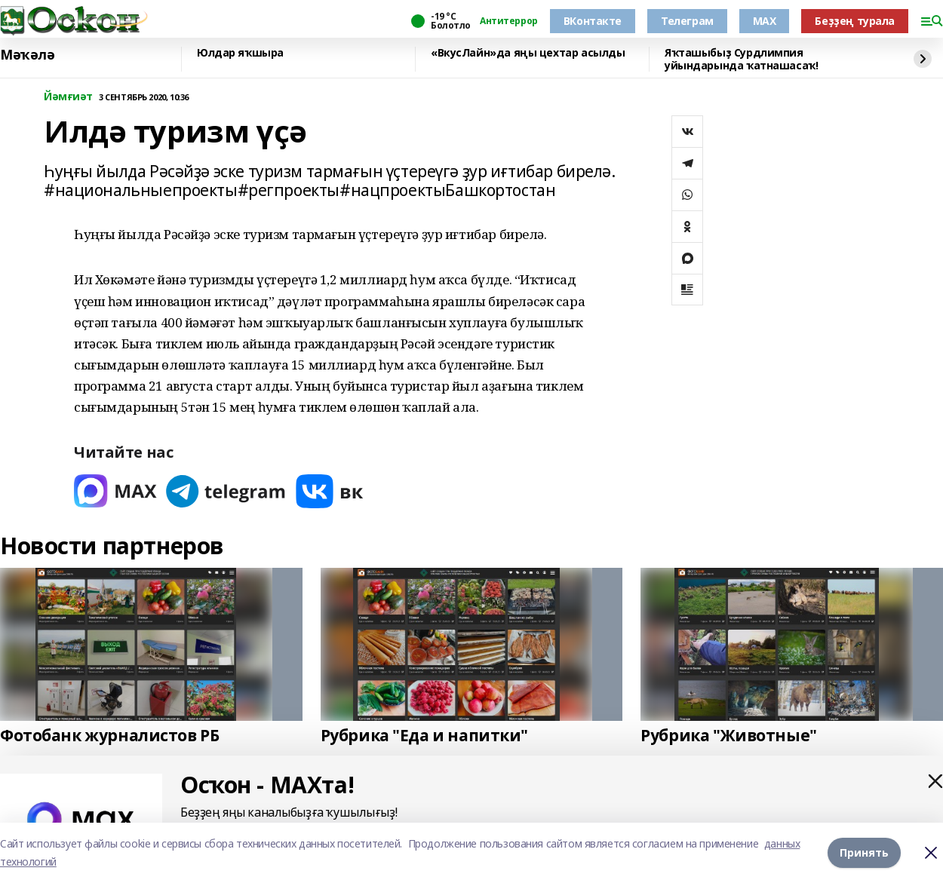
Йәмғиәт (68, 96)
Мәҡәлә (27, 55)
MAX (764, 21)
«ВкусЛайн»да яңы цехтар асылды (528, 53)
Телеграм (687, 21)
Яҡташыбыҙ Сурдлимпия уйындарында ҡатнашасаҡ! (741, 59)
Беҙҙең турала (855, 21)
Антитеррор (509, 21)
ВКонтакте (593, 21)
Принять (864, 852)
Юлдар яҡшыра (240, 53)
